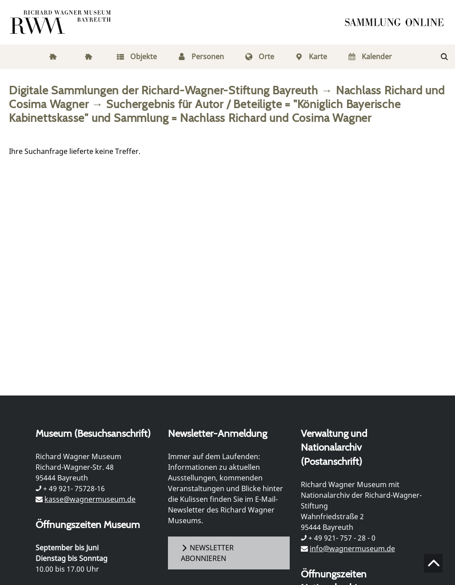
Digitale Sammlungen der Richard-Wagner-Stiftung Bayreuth (163, 90)
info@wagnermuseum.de (352, 548)
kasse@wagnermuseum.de (90, 499)
